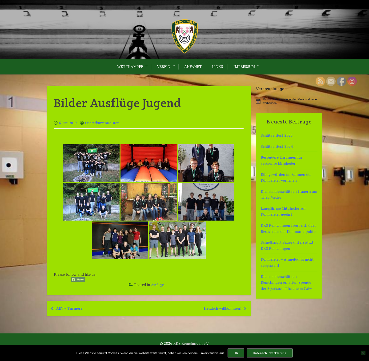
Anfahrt (193, 66)
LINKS (217, 66)
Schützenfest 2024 (277, 146)
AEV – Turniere (69, 308)
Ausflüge (157, 285)
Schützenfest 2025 (277, 135)
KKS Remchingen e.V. (191, 343)
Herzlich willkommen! (222, 308)
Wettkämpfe (130, 66)
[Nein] (363, 353)
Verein (163, 66)
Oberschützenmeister (102, 123)
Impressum (244, 66)
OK (236, 353)
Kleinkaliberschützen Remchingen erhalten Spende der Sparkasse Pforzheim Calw (286, 282)
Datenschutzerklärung (269, 353)
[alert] (289, 101)
